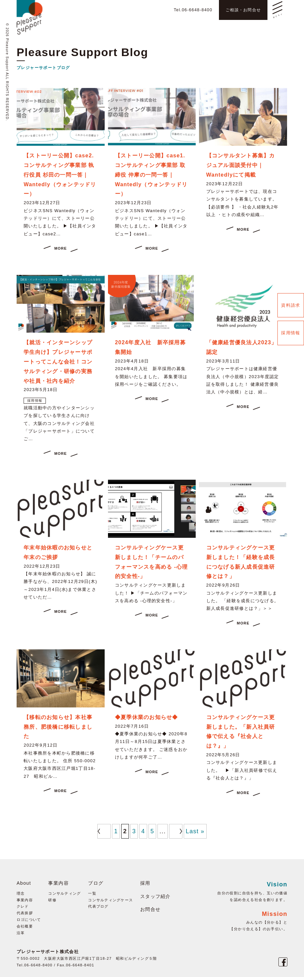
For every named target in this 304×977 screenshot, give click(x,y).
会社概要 (25, 926)
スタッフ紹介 (156, 896)
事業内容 (25, 900)
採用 (146, 883)
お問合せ (151, 909)
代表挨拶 (25, 913)
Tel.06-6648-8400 (184, 9)
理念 (21, 893)
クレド (23, 906)
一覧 (92, 893)
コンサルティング (64, 893)
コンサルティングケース (111, 900)
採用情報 (290, 332)
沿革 (21, 933)
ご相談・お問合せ (240, 9)
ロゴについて (29, 920)
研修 (52, 900)
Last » (195, 831)
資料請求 (290, 305)
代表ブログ (98, 906)
